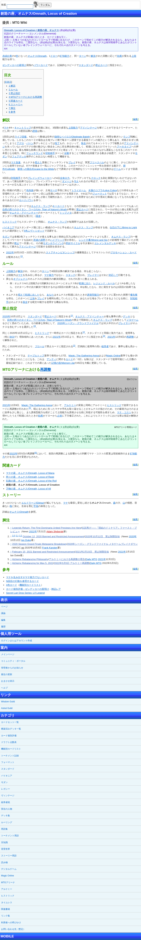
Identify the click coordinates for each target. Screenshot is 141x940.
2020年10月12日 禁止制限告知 (102, 536)
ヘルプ (4, 688)
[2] (72, 315)
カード (69, 359)
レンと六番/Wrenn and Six (93, 240)
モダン (6, 236)
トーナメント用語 (10, 835)
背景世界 (5, 849)
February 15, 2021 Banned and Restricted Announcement (43, 551)
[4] (104, 336)
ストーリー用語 (9, 855)
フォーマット (100, 193)
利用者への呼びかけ (11, 922)
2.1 (17, 536)
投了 (57, 143)
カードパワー (26, 200)
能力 (67, 56)
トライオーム (79, 190)
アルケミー (70, 405)
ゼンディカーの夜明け (14, 65)
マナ (6, 127)
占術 (59, 415)
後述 (38, 216)
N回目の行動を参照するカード (22, 581)
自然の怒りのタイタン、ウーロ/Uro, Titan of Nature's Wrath (34, 209)
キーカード (58, 206)
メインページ (7, 654)
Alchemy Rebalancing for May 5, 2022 (32, 563)
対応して (113, 275)
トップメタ (66, 212)
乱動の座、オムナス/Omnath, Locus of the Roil (31, 480)
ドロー (53, 56)
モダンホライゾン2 (53, 243)
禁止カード (101, 65)
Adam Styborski (55, 531)
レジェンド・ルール (104, 283)
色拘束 (29, 190)
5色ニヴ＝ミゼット (34, 230)
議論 (3, 613)
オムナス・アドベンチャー (24, 212)
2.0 (13, 536)
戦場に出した (32, 294)
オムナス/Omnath (37, 56)
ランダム (45, 4)
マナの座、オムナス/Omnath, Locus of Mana (30, 473)
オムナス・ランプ (40, 206)
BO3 (12, 336)
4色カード (11, 585)
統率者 (105, 346)
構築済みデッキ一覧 (11, 729)
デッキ (126, 316)
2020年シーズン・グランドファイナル (78, 323)
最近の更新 (6, 674)
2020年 (6, 316)
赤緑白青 (7, 56)
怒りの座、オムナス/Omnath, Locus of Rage (30, 477)
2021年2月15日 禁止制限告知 (92, 551)
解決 (93, 56)
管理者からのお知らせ (12, 667)
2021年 (57, 336)
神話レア (56, 589)
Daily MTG (91, 559)
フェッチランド (34, 153)
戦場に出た (85, 283)
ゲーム (117, 169)
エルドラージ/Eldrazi (32, 502)
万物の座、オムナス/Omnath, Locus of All (28, 488)
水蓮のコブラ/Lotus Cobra (102, 190)
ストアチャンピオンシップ (60, 252)
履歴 (3, 626)
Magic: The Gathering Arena (83, 355)
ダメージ (67, 181)
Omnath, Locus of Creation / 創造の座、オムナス (31, 30)
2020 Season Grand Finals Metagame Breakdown (39, 544)
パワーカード (40, 65)
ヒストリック (9, 221)
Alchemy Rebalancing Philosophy (30, 559)
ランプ (126, 136)
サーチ (53, 190)
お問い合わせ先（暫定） (13, 929)
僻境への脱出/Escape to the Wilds (35, 169)
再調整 (130, 336)
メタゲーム (132, 320)
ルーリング (6, 822)
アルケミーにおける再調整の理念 (67, 559)
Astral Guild (6, 708)
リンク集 (5, 915)
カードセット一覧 (10, 722)
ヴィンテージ (7, 795)
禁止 (16, 243)
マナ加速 (16, 162)
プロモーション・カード (123, 252)
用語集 (4, 829)
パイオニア (8, 227)
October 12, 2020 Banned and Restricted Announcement (53, 536)
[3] (34, 326)
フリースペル (97, 162)
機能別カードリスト (30, 585)
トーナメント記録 (10, 755)
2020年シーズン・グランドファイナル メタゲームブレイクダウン (102, 544)
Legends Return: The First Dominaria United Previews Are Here (46, 527)
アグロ (20, 143)
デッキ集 (5, 815)
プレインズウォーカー (40, 178)
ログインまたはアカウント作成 (16, 640)
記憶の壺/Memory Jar (63, 363)
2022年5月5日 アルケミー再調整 (71, 563)
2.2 (20, 536)
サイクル (75, 243)
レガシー (5, 789)
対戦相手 (50, 153)
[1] (21, 256)
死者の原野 (39, 240)
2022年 (10, 252)
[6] (36, 453)
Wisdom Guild (8, 701)
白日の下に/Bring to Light (123, 227)
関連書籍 (5, 909)
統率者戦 (5, 802)
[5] (30, 408)
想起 (68, 243)
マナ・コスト (124, 412)
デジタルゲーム (9, 869)
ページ (4, 606)
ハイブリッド (57, 240)
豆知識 (4, 842)
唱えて (21, 294)
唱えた (38, 162)
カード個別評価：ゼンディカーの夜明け (27, 589)
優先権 (133, 294)
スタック (70, 275)
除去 (83, 143)
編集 (135, 119)
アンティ (51, 359)
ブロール (39, 346)
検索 (36, 4)
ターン (82, 56)
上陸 (133, 56)
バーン (29, 143)
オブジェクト (20, 279)
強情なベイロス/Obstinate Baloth (72, 136)
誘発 (34, 131)
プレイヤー (93, 275)
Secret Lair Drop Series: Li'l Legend (25, 592)
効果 (119, 56)
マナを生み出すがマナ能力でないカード (27, 577)
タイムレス (6, 902)
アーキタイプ (124, 146)
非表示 (8, 82)
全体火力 (65, 178)
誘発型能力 (93, 294)
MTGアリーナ (8, 882)
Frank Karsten (50, 547)
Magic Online (113, 355)
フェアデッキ (19, 156)
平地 (35, 506)
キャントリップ (22, 127)
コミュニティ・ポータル (13, 661)
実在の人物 (6, 809)
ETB (62, 56)
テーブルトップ (36, 355)
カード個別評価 (9, 735)
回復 (24, 136)
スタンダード (86, 65)
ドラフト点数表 (9, 742)
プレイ (71, 162)
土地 (32, 298)
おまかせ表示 (7, 681)
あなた (50, 294)
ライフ (18, 136)
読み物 (4, 862)
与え (76, 181)
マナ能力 (49, 275)
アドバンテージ (88, 127)
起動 (66, 153)
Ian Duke (26, 540)
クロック (96, 178)
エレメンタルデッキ (105, 243)
